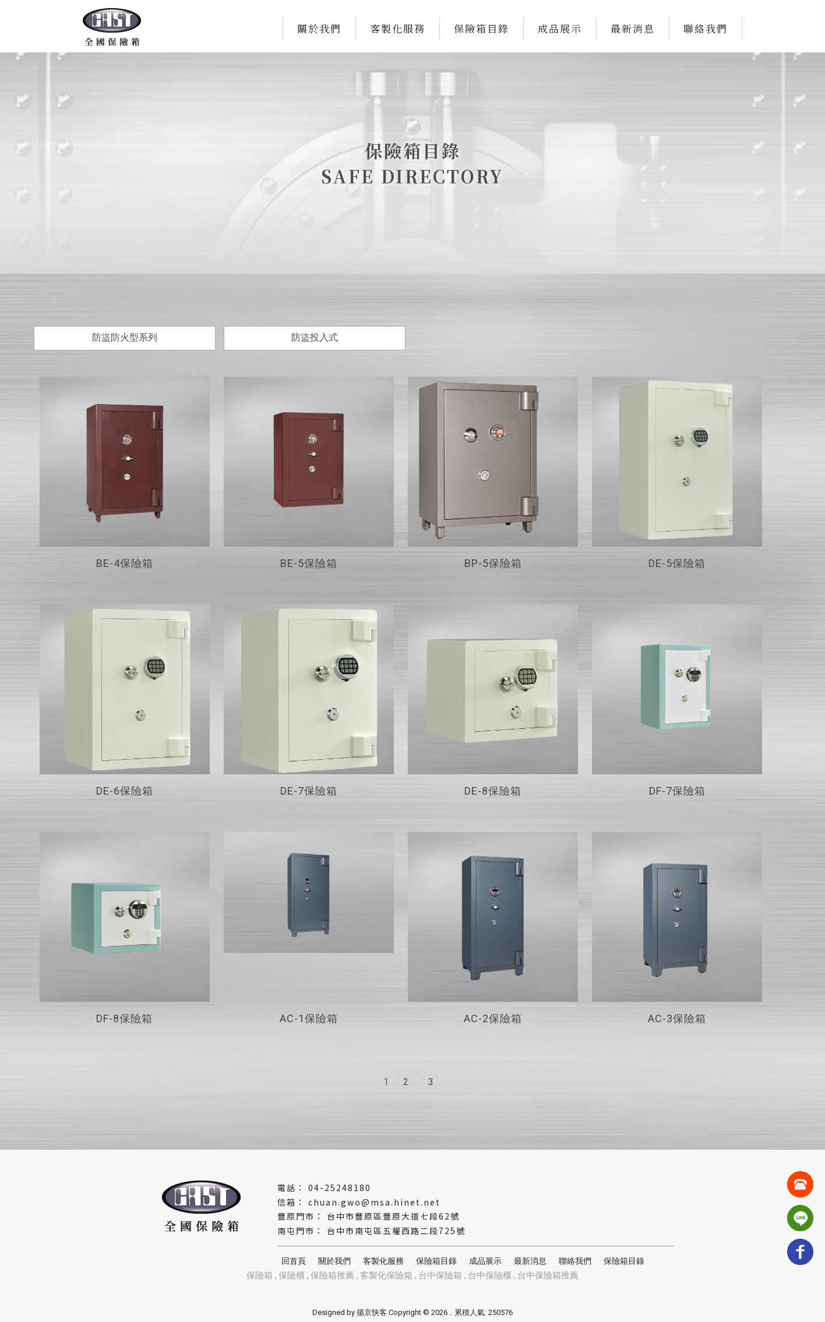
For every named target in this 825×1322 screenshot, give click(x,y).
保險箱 (259, 1275)
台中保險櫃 (490, 1275)
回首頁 (293, 1261)
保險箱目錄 (481, 28)
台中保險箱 (440, 1275)
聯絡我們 (705, 28)
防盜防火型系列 (124, 337)
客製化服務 (397, 28)
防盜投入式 (314, 337)
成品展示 (560, 28)
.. (451, 1312)
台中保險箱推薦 (548, 1275)
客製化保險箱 (386, 1275)
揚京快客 (372, 1312)
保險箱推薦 (332, 1275)
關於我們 (319, 28)
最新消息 (633, 28)
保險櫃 (291, 1275)
